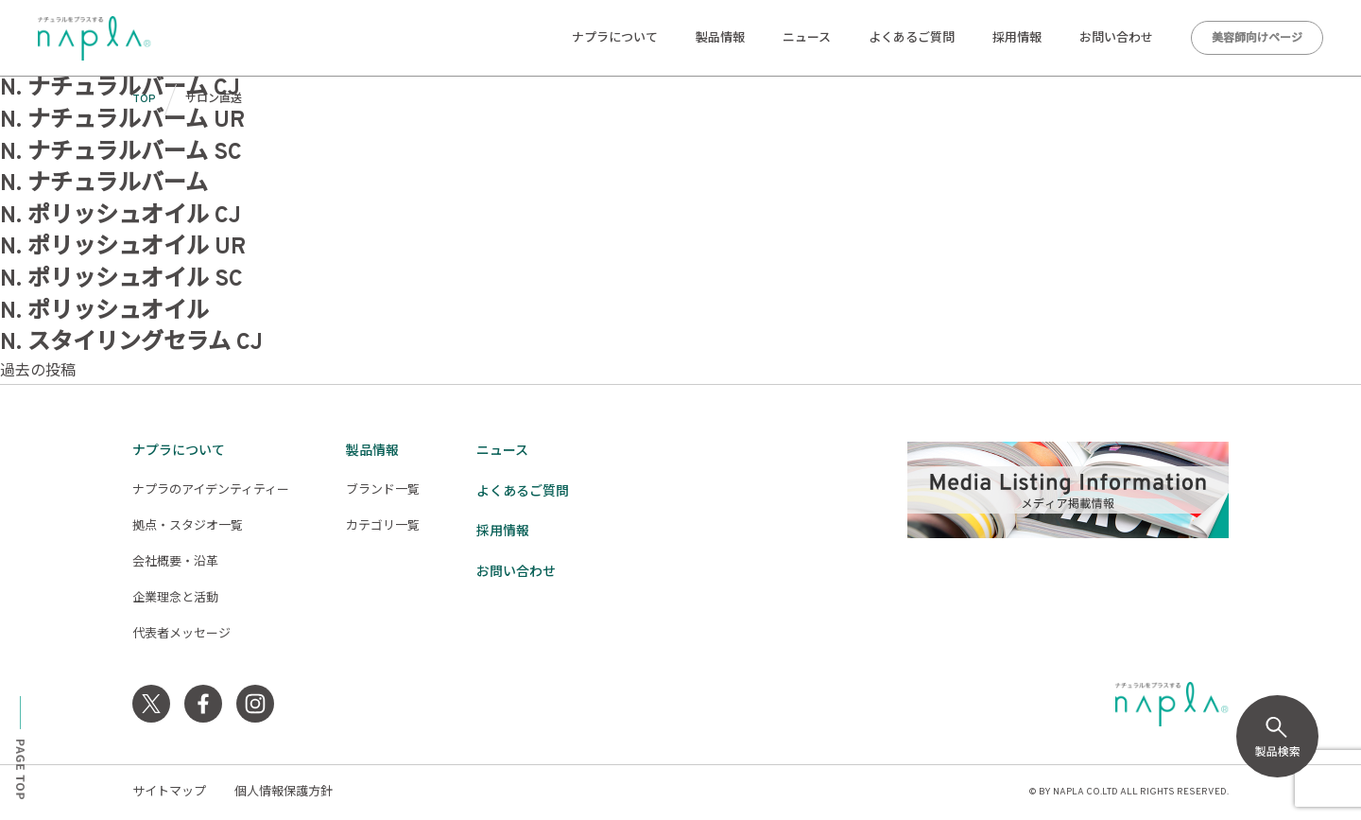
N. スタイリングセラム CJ (131, 343)
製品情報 (720, 38)
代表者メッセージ (181, 634)
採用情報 (1017, 38)
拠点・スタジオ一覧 (187, 526)
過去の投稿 (38, 371)
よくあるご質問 (912, 38)
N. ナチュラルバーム (104, 184)
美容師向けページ (1257, 38)
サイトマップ (169, 792)
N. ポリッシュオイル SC (121, 280)
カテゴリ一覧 (383, 526)
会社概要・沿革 (175, 562)
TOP (144, 99)
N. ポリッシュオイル (104, 312)
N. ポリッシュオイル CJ (120, 216)
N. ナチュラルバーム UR (122, 121)
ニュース (807, 38)
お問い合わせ (1116, 38)
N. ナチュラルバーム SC (121, 153)
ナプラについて (615, 38)
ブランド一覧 (383, 490)
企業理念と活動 (175, 598)
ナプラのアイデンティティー (210, 490)
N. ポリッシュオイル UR (123, 248)
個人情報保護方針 (283, 792)
